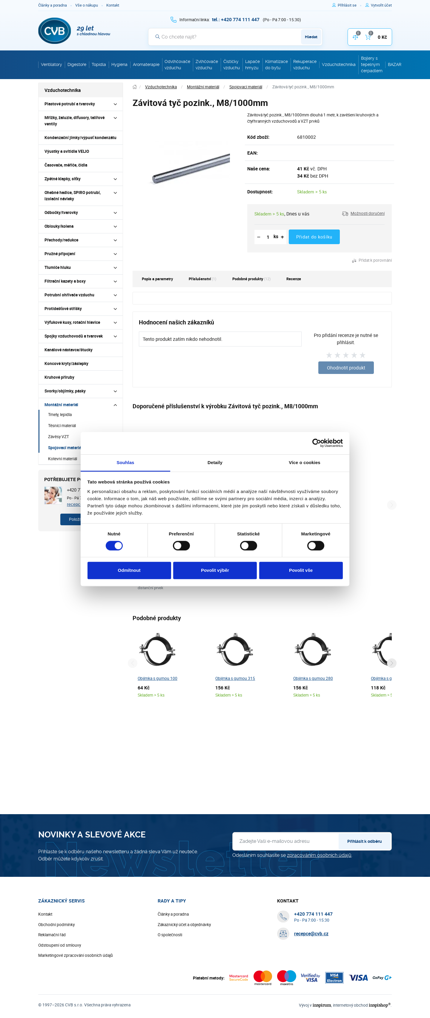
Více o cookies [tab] (304, 462)
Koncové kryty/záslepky (66, 363)
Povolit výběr (215, 570)
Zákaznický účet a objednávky (184, 943)
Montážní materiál (61, 404)
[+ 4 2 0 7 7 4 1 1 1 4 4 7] (235, 19)
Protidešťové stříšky (63, 308)
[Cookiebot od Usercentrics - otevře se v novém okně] (317, 442)
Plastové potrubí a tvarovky (69, 104)
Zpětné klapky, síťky (62, 178)
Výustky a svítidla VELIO (66, 151)
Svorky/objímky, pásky (65, 391)
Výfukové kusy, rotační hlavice (72, 322)
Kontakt (112, 5)
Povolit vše (301, 570)
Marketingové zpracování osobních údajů (75, 974)
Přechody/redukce (61, 240)
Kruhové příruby (59, 377)
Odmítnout (129, 570)
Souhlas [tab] (125, 462)
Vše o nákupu (86, 5)
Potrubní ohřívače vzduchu (69, 295)
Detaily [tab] (215, 462)
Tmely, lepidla (60, 414)
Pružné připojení (59, 253)
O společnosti (170, 953)
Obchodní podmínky (56, 943)
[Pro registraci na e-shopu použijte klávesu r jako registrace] (381, 5)
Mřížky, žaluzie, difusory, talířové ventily (74, 121)
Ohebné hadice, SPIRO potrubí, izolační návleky (72, 195)
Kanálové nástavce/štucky (68, 349)
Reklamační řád (52, 953)
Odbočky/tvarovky (61, 212)
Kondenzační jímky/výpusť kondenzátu (80, 137)
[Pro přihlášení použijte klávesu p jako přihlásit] (349, 5)
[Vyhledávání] (235, 36)
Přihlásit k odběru (364, 860)
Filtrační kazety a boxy (65, 281)
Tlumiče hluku (57, 267)
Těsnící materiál (62, 425)
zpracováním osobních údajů (319, 874)
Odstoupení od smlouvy (59, 964)
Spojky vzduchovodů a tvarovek (73, 336)
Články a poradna (52, 5)
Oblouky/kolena (58, 226)
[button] (363, 213)
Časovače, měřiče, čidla (65, 165)
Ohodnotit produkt (346, 367)
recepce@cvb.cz (311, 952)
